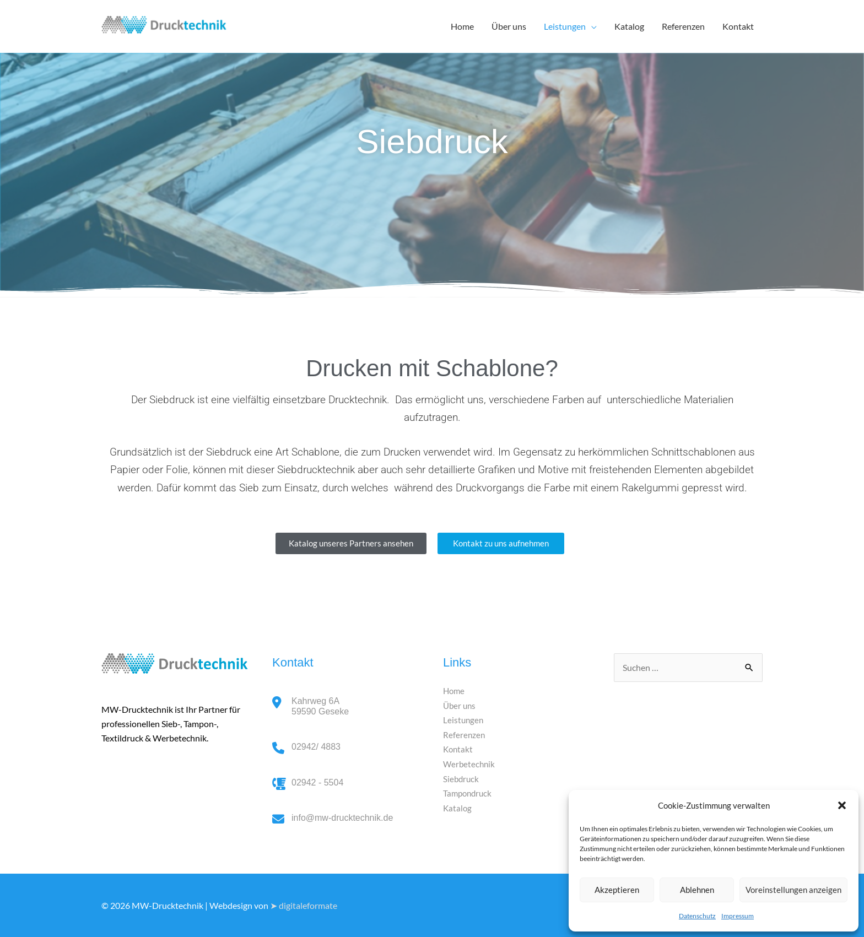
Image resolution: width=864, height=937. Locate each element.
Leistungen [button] (565, 26)
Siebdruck (461, 778)
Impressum (737, 916)
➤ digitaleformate (303, 905)
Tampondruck (469, 792)
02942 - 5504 (317, 782)
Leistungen (464, 719)
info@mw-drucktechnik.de (342, 817)
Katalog (629, 26)
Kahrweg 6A (320, 706)
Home (462, 26)
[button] (841, 805)
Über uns (509, 26)
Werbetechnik (470, 763)
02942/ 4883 (316, 746)
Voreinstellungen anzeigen (793, 890)
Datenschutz (697, 916)
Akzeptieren (617, 890)
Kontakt (738, 26)
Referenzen (683, 26)
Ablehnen (697, 890)
